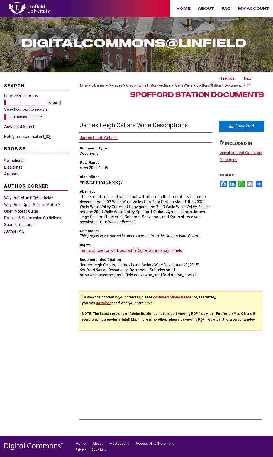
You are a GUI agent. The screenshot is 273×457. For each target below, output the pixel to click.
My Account (119, 443)
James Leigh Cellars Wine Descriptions (134, 125)
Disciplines (13, 167)
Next (247, 78)
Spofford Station (208, 85)
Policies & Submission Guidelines (32, 218)
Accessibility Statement (155, 443)
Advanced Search (19, 126)
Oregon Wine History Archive (148, 85)
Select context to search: (26, 109)
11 (249, 85)
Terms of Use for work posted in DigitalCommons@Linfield (131, 250)
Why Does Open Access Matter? (32, 204)
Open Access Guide (21, 211)
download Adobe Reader (173, 297)
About (97, 443)
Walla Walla (183, 85)
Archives (115, 85)
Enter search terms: (21, 95)
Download (241, 126)
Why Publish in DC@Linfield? (28, 198)
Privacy (81, 449)
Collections (13, 160)
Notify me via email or (27, 136)
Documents (234, 85)
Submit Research (19, 224)
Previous (228, 78)
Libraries (98, 85)
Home (83, 85)
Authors (11, 174)
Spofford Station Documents (197, 94)
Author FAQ (14, 231)
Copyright (99, 449)
